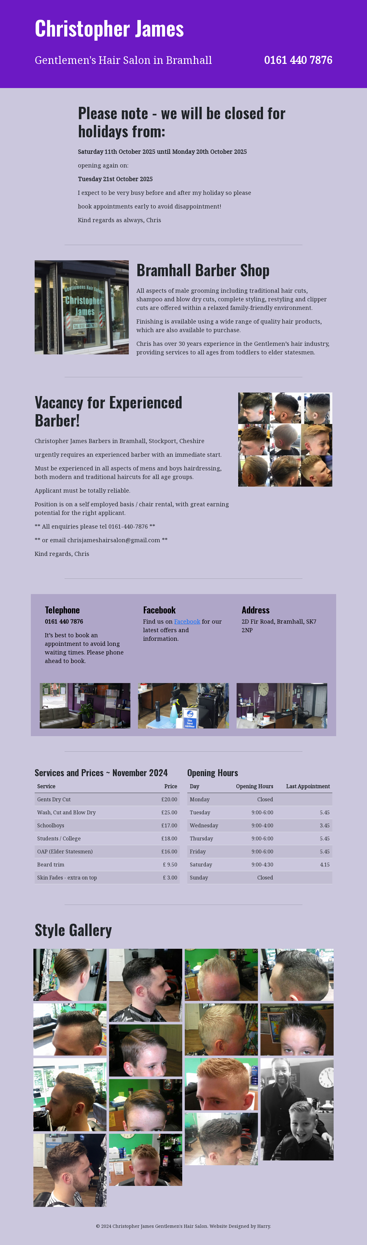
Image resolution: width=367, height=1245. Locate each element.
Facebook (187, 621)
